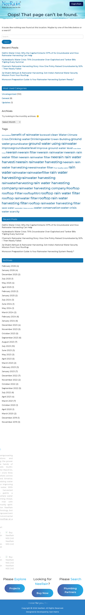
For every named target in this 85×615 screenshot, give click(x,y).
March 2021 (7, 401)
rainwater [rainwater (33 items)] (19, 172)
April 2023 (7, 359)
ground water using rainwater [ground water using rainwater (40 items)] (53, 144)
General (5, 98)
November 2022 (10, 380)
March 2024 (7, 312)
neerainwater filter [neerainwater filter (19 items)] (40, 167)
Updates (6, 102)
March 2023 (7, 363)
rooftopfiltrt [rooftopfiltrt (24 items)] (31, 193)
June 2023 (7, 350)
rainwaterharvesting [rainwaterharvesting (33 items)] (17, 183)
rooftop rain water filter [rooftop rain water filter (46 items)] (60, 193)
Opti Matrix (54, 612)
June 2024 (7, 304)
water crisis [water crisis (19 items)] (68, 207)
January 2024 (8, 321)
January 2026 (8, 270)
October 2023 (8, 333)
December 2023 (10, 325)
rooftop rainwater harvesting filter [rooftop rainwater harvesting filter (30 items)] (54, 203)
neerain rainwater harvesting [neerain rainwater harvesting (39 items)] (39, 162)
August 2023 (8, 342)
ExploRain (76, 4)
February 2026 (9, 266)
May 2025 (6, 283)
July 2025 (6, 279)
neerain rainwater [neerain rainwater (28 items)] (50, 152)
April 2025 (7, 287)
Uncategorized (9, 94)
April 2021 (6, 397)
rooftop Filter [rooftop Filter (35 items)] (12, 193)
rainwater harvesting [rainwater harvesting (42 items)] (38, 178)
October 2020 (8, 405)
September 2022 (10, 388)
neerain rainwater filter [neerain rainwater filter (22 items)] (34, 157)
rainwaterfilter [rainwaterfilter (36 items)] (38, 172)
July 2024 (6, 300)
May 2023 (6, 354)
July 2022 (6, 392)
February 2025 (9, 291)
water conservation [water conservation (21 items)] (47, 207)
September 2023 (10, 338)
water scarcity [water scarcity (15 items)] (10, 211)
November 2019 (9, 422)
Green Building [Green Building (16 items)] (60, 139)
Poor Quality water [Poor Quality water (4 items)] (61, 168)
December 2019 (9, 418)
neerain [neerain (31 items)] (12, 152)
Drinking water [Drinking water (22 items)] (19, 139)
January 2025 (8, 295)
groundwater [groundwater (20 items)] (19, 143)
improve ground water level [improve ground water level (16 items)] (55, 148)
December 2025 (9, 274)
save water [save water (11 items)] (8, 208)
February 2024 (9, 317)
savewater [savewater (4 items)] (19, 208)
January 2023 (8, 371)
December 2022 (10, 376)
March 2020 (7, 413)
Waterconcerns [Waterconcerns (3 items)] (28, 208)
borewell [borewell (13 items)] (45, 134)
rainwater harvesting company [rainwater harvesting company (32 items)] (42, 188)
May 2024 (7, 308)
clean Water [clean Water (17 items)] (59, 134)
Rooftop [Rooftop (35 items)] (72, 188)
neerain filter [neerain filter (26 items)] (27, 152)
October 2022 (8, 384)
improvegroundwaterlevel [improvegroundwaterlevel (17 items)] (19, 148)
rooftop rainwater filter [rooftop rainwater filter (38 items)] (20, 198)
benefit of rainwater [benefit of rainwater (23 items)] (25, 134)
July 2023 (6, 346)
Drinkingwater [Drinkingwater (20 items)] (40, 139)
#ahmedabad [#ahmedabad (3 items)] (6, 135)
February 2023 (9, 367)
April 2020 (7, 409)
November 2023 (10, 329)
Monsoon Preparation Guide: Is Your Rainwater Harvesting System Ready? (38, 79)
